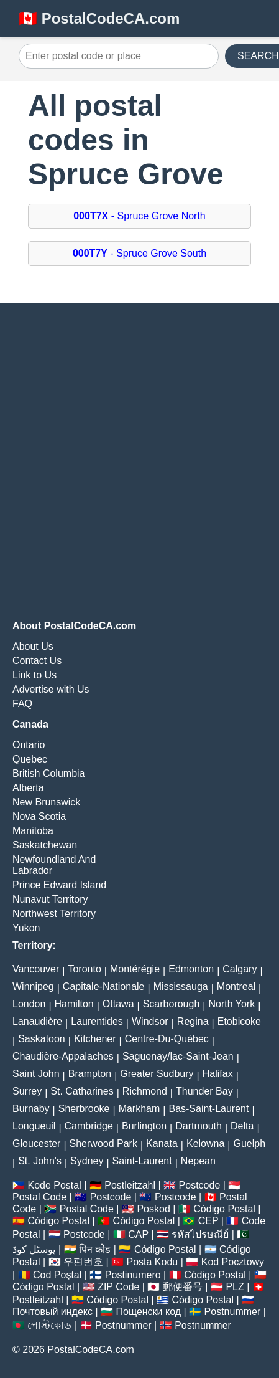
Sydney (86, 1161)
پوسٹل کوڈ (33, 1249)
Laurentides (97, 1021)
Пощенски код (148, 1311)
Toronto (84, 969)
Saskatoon (41, 1039)
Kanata (162, 1143)
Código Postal (224, 1209)
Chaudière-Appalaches (63, 1056)
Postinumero (133, 1275)
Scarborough (171, 1004)
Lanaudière (37, 1021)
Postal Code (39, 1197)
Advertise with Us (50, 689)
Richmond (144, 1091)
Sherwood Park (103, 1143)
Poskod (153, 1209)
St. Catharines (81, 1091)
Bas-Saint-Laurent (208, 1108)
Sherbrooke (84, 1108)
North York (231, 1004)
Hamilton (74, 1004)
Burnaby (31, 1108)
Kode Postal (54, 1185)
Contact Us (37, 660)
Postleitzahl (129, 1185)
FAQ (22, 703)
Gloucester (36, 1143)
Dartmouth (198, 1126)
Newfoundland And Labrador (54, 865)
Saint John (36, 1073)
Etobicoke (239, 1021)
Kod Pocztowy (232, 1262)
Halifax (218, 1073)
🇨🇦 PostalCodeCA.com (99, 18)
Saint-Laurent (142, 1161)
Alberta (28, 787)
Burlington (144, 1126)
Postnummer (232, 1311)
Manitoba (32, 830)
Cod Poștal (57, 1275)
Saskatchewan (44, 845)
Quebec (29, 759)
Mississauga (180, 986)
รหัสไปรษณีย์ (200, 1234)
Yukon (26, 928)
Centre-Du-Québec (167, 1039)
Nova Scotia (39, 816)
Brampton (89, 1073)
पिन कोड (95, 1249)
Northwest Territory (54, 913)
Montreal (236, 986)
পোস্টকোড (49, 1325)
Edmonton (191, 969)
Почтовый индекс (52, 1311)
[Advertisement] (139, 462)
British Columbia (48, 773)
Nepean (198, 1161)
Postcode (200, 1185)
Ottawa (118, 1004)
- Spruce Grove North (139, 216)
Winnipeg (33, 986)
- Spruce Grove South (139, 253)
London (28, 1004)
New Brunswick (46, 802)
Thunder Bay (204, 1091)
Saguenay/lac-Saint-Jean (178, 1056)
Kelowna (205, 1143)
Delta (242, 1126)
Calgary (239, 969)
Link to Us (34, 675)
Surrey (27, 1091)
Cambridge (89, 1126)
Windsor (150, 1021)
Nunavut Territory (50, 899)
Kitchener (95, 1039)
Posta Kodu (152, 1262)
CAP (138, 1234)
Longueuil (33, 1126)
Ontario (28, 744)
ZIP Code (118, 1286)
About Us (32, 646)
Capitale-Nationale (104, 986)
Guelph (249, 1143)
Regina (193, 1021)
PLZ (235, 1286)
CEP (208, 1220)
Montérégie (135, 969)
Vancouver (35, 969)
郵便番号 (183, 1286)
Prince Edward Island (59, 885)
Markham (139, 1108)
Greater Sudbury (156, 1073)
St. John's (40, 1161)
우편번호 (83, 1262)
